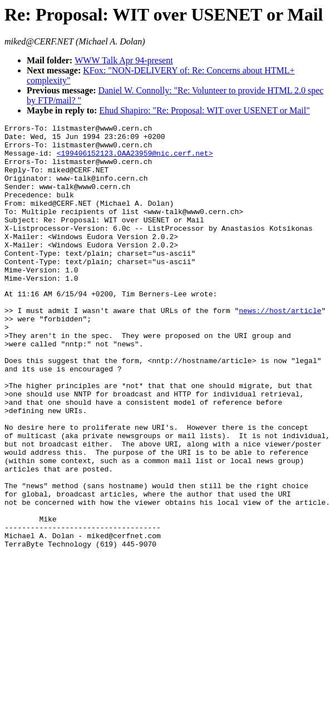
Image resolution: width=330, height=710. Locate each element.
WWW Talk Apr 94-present (124, 60)
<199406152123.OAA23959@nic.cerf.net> (135, 160)
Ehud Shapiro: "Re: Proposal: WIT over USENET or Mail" (204, 110)
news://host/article (280, 347)
